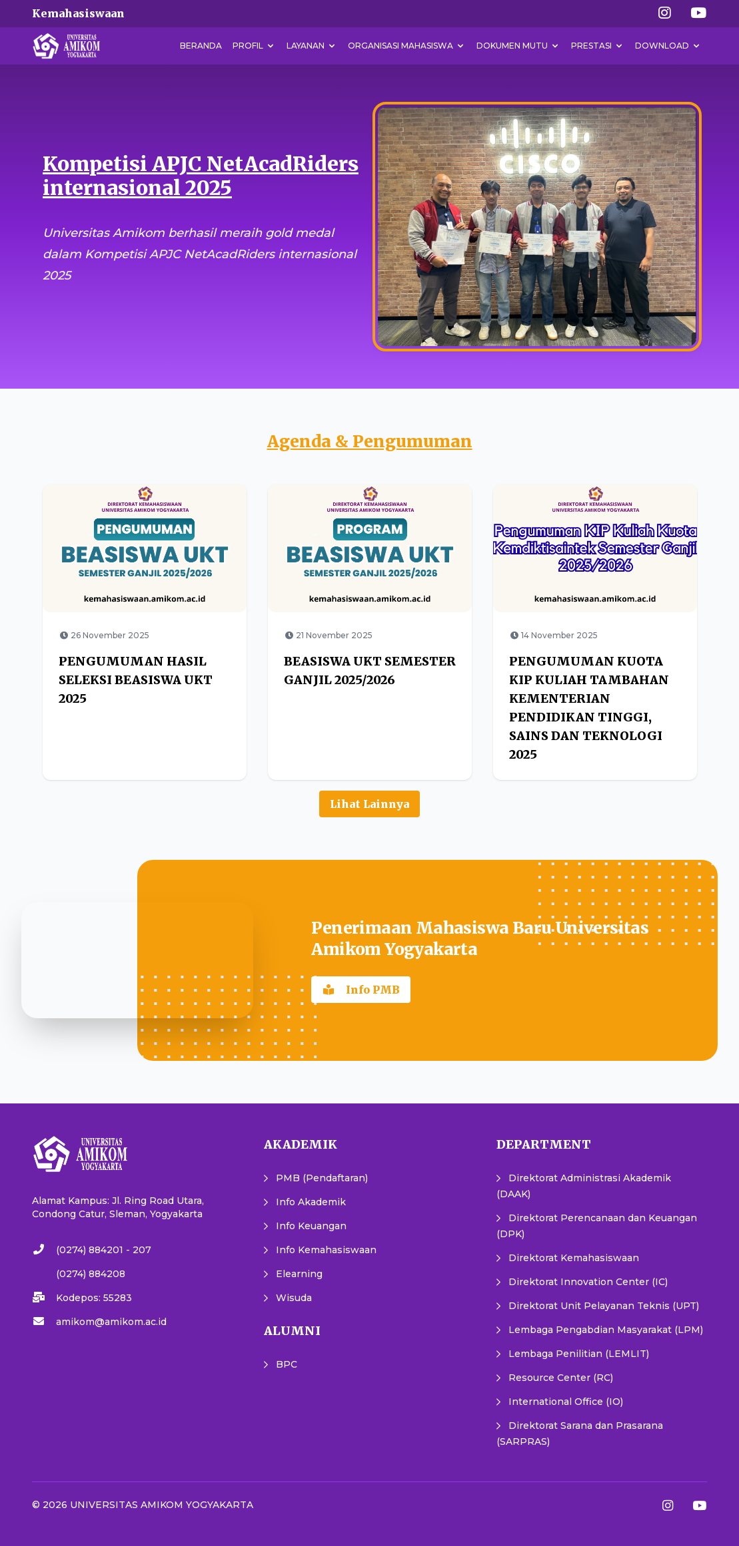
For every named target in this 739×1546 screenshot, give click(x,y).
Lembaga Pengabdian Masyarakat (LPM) (605, 1330)
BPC (286, 1364)
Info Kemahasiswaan (326, 1250)
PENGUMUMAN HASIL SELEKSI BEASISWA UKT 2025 (136, 680)
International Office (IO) (565, 1402)
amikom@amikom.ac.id (111, 1322)
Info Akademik (311, 1202)
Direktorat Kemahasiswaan (573, 1258)
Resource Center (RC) (560, 1378)
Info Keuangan (311, 1226)
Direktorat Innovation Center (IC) (588, 1282)
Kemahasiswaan (78, 13)
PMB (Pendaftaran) (322, 1178)
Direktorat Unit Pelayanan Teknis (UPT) (603, 1306)
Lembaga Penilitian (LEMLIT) (578, 1354)
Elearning (299, 1274)
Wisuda (294, 1298)
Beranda (201, 46)
